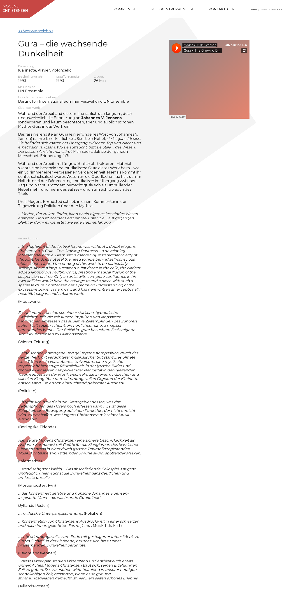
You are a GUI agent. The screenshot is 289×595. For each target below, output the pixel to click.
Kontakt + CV (221, 9)
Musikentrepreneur (172, 9)
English (277, 9)
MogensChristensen (15, 8)
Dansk (254, 9)
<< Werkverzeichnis (35, 31)
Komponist (125, 9)
